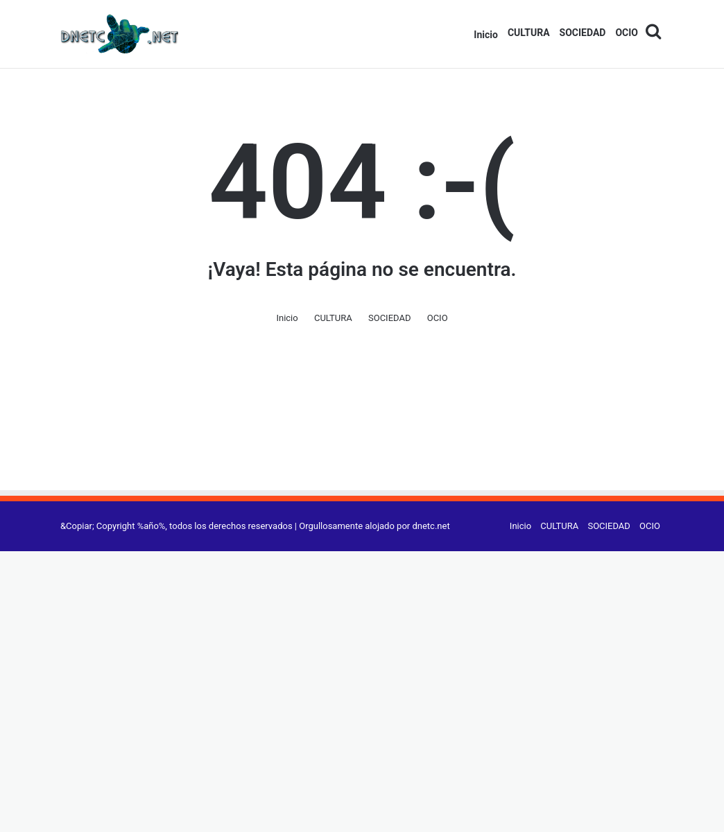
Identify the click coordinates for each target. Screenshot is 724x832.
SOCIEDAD (583, 32)
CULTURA (529, 32)
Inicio (486, 34)
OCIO (626, 32)
